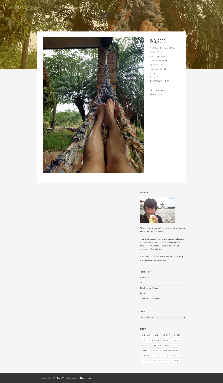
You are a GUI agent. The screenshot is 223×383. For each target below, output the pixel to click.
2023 (142, 282)
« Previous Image (157, 89)
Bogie (177, 335)
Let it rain (144, 293)
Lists (176, 345)
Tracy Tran (62, 378)
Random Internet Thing (165, 351)
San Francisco (149, 356)
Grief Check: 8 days (149, 288)
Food (165, 340)
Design (155, 340)
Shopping (165, 356)
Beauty (166, 335)
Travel (145, 361)
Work (176, 361)
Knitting (156, 345)
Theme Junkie (86, 378)
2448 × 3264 (159, 56)
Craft (145, 340)
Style (177, 356)
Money (145, 351)
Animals (146, 335)
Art (156, 335)
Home (144, 345)
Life (167, 345)
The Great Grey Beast (150, 298)
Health (176, 340)
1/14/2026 (145, 277)
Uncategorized (161, 361)
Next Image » (156, 94)
